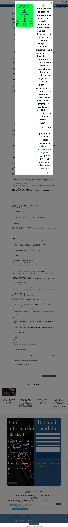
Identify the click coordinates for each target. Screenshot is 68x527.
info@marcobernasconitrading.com (44, 149)
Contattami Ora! (43, 172)
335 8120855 (44, 168)
